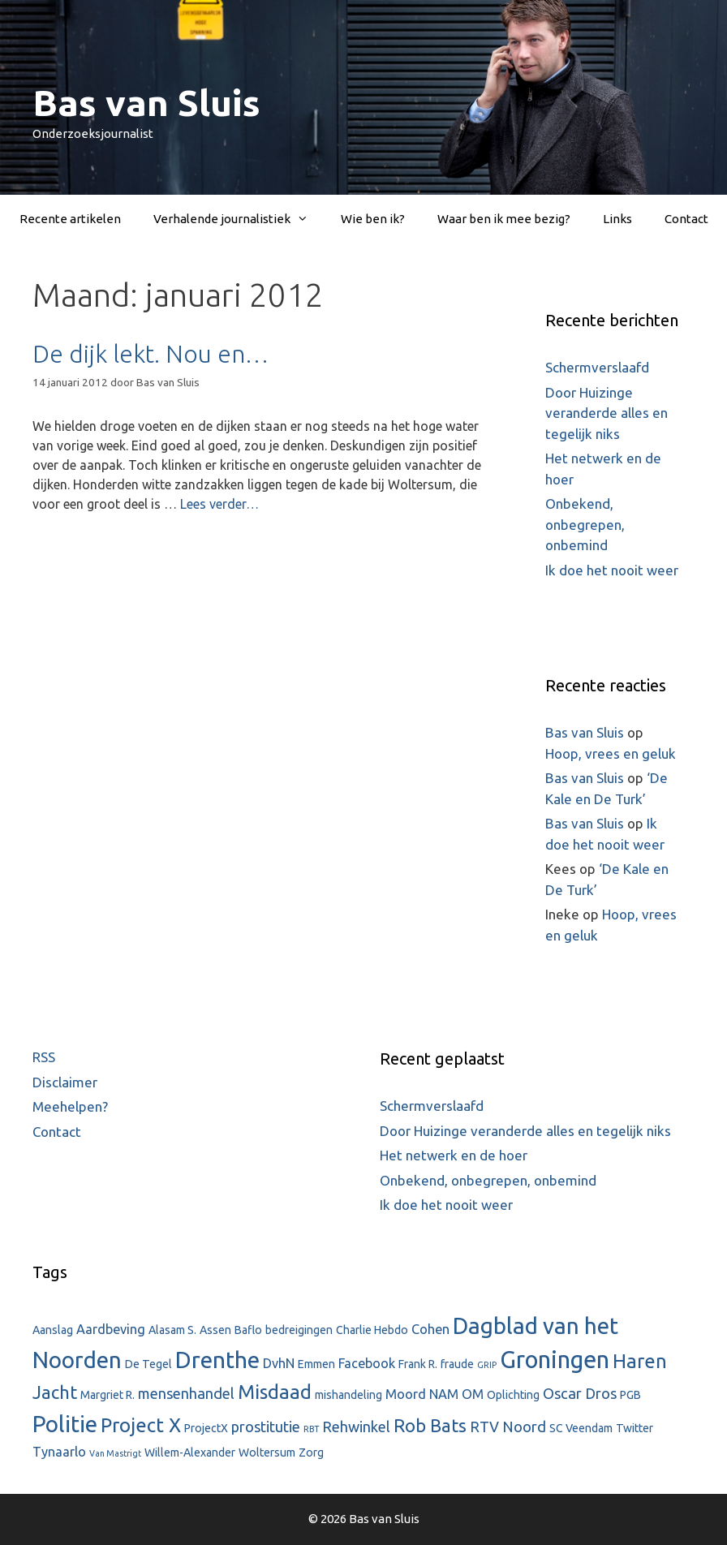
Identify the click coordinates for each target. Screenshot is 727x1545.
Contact (686, 219)
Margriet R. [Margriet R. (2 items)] (107, 1394)
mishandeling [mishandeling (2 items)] (348, 1394)
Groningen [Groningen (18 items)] (554, 1359)
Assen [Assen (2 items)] (215, 1329)
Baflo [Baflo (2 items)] (248, 1329)
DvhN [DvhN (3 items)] (279, 1363)
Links (617, 219)
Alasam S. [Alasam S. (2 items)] (172, 1329)
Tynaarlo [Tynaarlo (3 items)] (59, 1451)
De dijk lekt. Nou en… (150, 354)
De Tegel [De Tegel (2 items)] (148, 1364)
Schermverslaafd (597, 367)
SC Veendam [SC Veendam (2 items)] (581, 1428)
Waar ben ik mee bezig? (503, 219)
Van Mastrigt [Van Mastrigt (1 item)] (115, 1453)
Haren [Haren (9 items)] (640, 1361)
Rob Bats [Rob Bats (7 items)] (430, 1425)
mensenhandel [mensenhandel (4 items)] (186, 1393)
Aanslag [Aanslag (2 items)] (52, 1329)
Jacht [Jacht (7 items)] (54, 1392)
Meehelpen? (70, 1106)
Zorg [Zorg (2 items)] (311, 1452)
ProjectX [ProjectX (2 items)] (206, 1428)
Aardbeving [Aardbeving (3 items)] (110, 1329)
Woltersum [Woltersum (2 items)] (267, 1452)
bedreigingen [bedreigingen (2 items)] (299, 1329)
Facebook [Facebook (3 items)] (366, 1363)
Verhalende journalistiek (239, 219)
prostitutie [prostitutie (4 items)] (265, 1426)
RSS (43, 1057)
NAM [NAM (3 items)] (443, 1394)
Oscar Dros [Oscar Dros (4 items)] (580, 1393)
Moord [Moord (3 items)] (405, 1394)
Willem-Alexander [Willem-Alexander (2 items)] (189, 1452)
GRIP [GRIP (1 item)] (487, 1365)
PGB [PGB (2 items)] (630, 1394)
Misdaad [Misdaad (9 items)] (275, 1392)
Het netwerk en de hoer (453, 1155)
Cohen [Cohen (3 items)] (430, 1329)
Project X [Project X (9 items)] (141, 1425)
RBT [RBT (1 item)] (311, 1429)
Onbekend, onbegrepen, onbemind (585, 524)
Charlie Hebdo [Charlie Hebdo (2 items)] (372, 1329)
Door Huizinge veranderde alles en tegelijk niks (606, 413)
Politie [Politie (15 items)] (64, 1423)
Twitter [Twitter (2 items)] (634, 1428)
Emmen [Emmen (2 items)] (316, 1364)
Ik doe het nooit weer (611, 570)
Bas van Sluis (146, 102)
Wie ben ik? (373, 219)
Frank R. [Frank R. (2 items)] (417, 1364)
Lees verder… (219, 504)
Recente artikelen (70, 219)
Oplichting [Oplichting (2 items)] (513, 1394)
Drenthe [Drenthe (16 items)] (217, 1359)
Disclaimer (64, 1082)
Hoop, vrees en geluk (610, 753)
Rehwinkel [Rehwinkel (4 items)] (356, 1426)
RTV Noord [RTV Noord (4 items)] (508, 1426)
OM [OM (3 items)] (473, 1394)
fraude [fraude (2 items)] (457, 1364)
